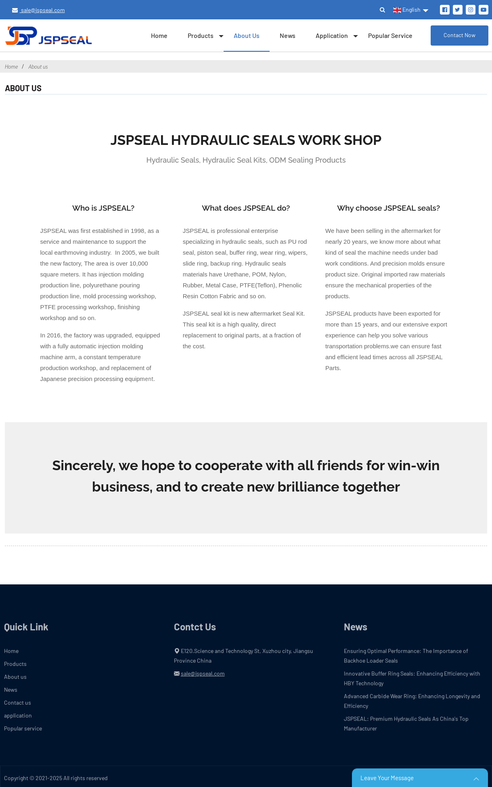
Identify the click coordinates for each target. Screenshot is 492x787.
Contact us (17, 706)
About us (247, 35)
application (332, 35)
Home (159, 35)
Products (201, 35)
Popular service (390, 35)
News (287, 35)
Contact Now (459, 34)
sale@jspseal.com (38, 9)
